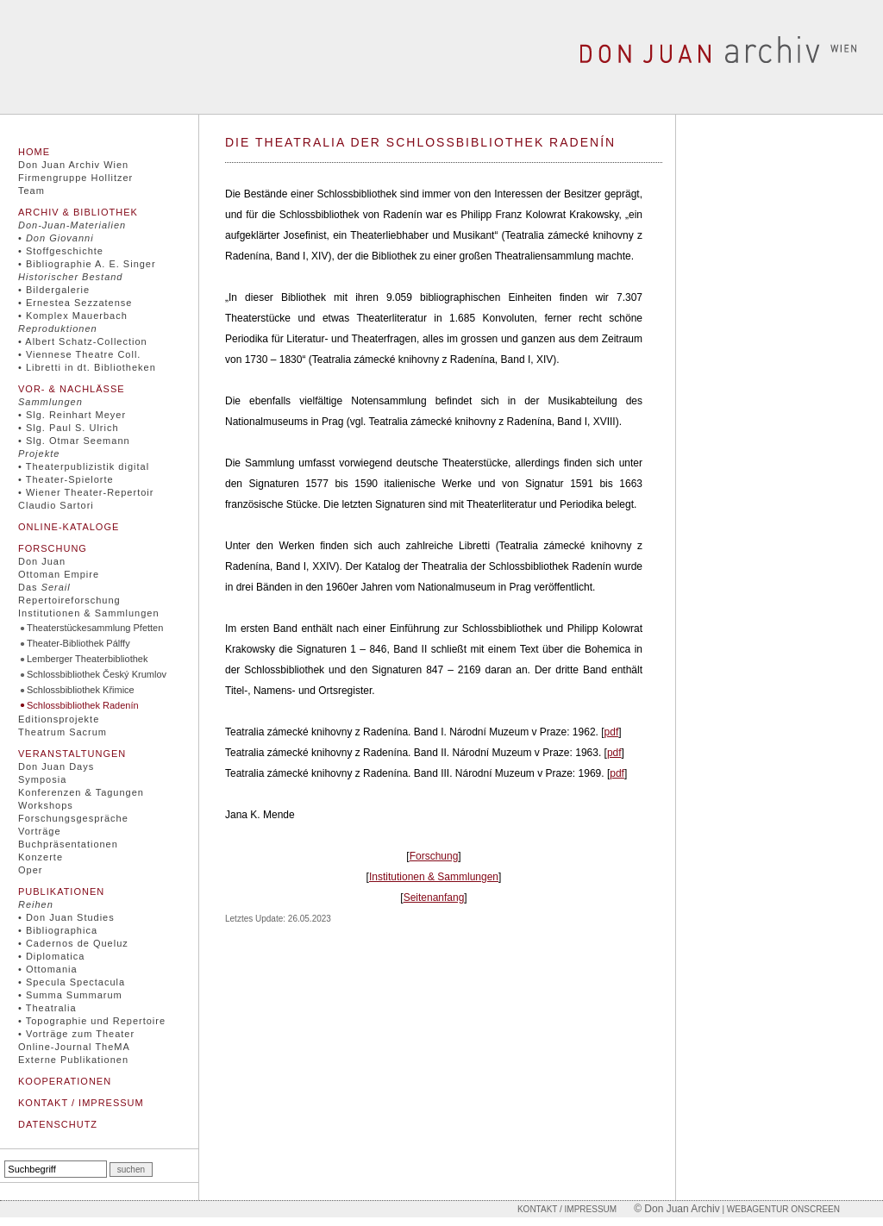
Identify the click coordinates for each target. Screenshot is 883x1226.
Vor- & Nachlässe (71, 389)
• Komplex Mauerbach (73, 315)
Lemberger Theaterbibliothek (87, 659)
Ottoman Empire (58, 574)
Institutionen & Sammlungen (89, 613)
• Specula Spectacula (71, 982)
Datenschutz (57, 1124)
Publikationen (61, 891)
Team (31, 190)
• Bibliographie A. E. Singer (87, 264)
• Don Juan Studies (66, 917)
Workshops (45, 805)
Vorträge (39, 831)
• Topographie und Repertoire (92, 1021)
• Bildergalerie (54, 290)
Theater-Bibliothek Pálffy (78, 643)
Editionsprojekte (58, 719)
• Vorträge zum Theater (76, 1034)
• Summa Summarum (70, 995)
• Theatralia (47, 1008)
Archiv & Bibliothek (78, 212)
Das (44, 587)
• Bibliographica (57, 930)
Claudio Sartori (56, 505)
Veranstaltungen (72, 753)
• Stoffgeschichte (60, 251)
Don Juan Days (56, 766)
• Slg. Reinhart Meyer (72, 415)
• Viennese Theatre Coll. (79, 354)
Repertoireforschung (69, 600)
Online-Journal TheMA (74, 1046)
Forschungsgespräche (73, 818)
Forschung (52, 548)
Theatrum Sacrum (62, 732)
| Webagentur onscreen (780, 1209)
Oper (30, 870)
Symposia (42, 779)
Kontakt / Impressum (81, 1103)
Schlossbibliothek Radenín (83, 705)
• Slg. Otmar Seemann (74, 440)
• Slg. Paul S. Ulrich (68, 427)
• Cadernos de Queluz (73, 943)
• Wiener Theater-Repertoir (85, 492)
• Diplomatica (51, 956)
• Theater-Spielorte (66, 479)
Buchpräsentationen (68, 844)
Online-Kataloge (68, 527)
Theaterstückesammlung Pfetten (95, 627)
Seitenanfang (434, 897)
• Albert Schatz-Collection (82, 341)
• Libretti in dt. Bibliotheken (87, 367)
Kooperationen (64, 1081)
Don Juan (42, 561)
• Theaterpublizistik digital (83, 466)
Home (34, 152)
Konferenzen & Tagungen (81, 792)
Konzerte (40, 857)
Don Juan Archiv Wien (73, 165)
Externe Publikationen (73, 1059)
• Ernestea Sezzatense (75, 302)
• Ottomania (48, 969)
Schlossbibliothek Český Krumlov (96, 674)
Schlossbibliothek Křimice (81, 690)
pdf (611, 732)
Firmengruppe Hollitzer (75, 177)
